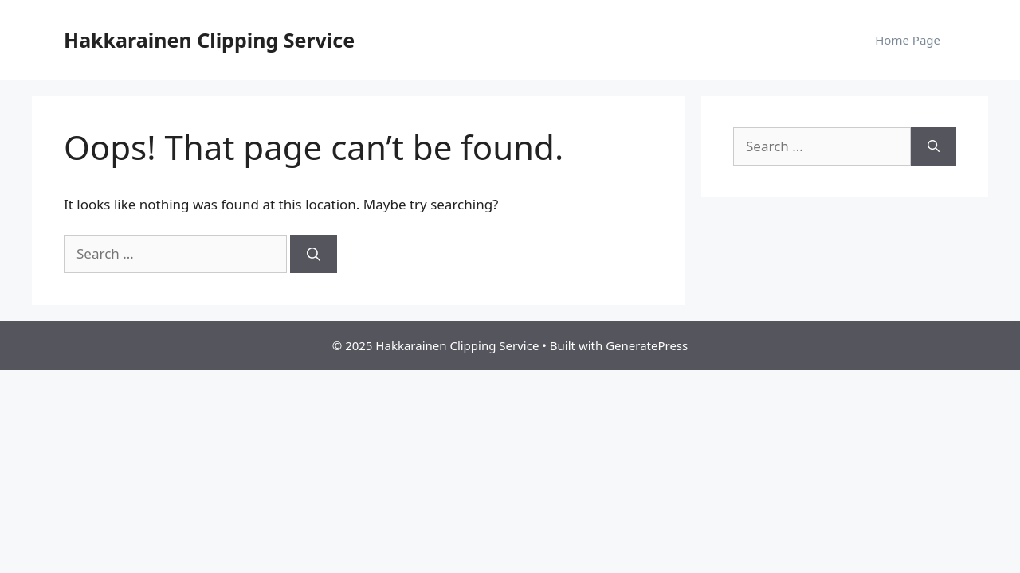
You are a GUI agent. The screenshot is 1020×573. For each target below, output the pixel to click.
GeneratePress (647, 345)
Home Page (907, 40)
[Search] (313, 254)
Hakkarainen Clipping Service (209, 39)
